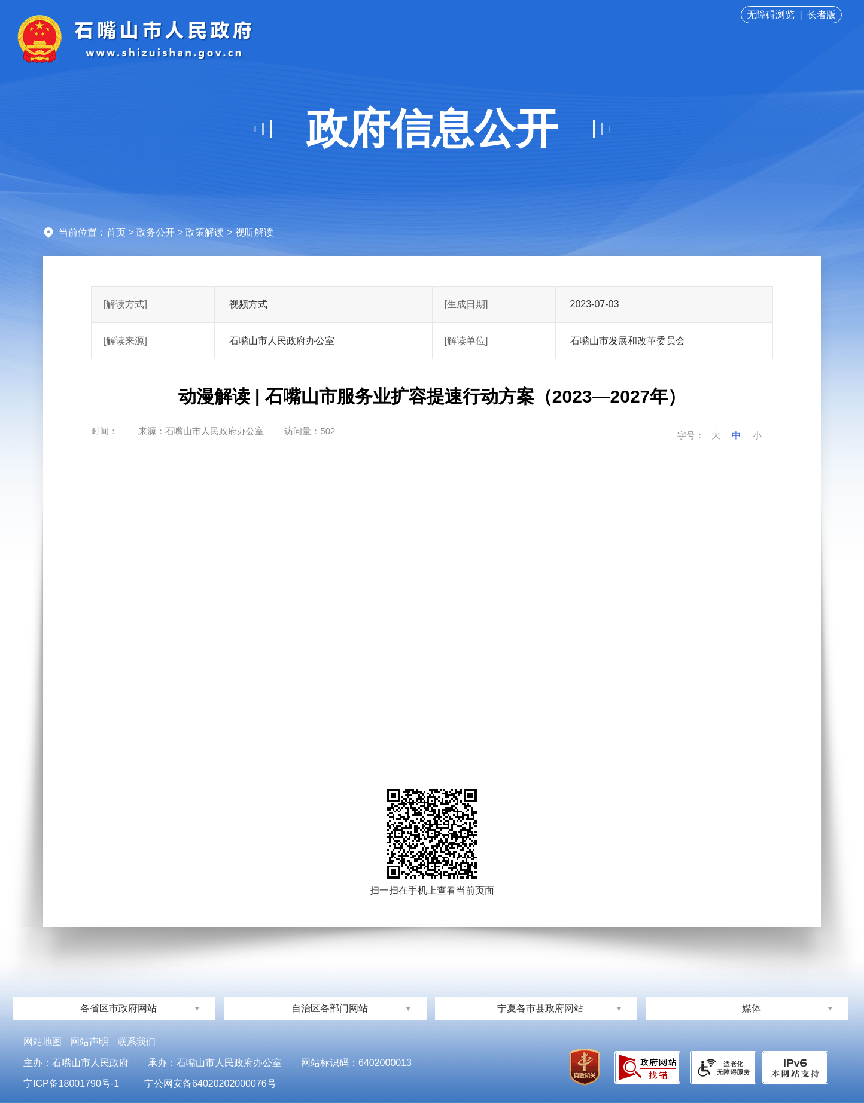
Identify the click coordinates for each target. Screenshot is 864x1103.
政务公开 (155, 232)
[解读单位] (466, 341)
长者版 (821, 15)
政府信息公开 (432, 129)
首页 (116, 232)
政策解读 (204, 232)
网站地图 (42, 1042)
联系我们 (136, 1042)
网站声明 (89, 1042)
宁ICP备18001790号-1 (71, 1083)
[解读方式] (125, 304)
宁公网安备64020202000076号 (210, 1083)
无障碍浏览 (771, 15)
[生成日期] (466, 304)
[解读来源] (125, 341)
